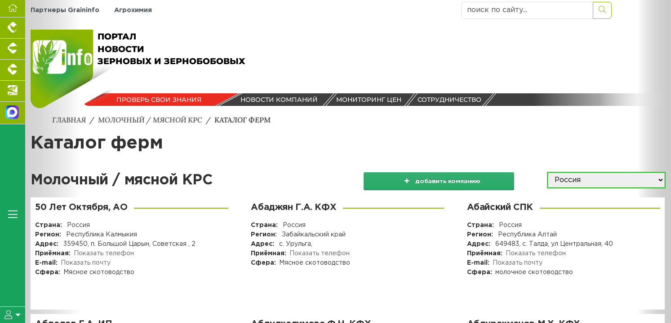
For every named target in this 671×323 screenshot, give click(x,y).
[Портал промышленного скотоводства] (12, 70)
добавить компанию (443, 180)
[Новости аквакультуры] (12, 91)
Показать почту (86, 262)
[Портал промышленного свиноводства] (12, 49)
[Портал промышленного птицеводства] (12, 28)
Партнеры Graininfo (65, 10)
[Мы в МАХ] (12, 113)
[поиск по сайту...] (527, 10)
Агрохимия (132, 10)
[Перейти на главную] (12, 8)
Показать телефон (104, 253)
